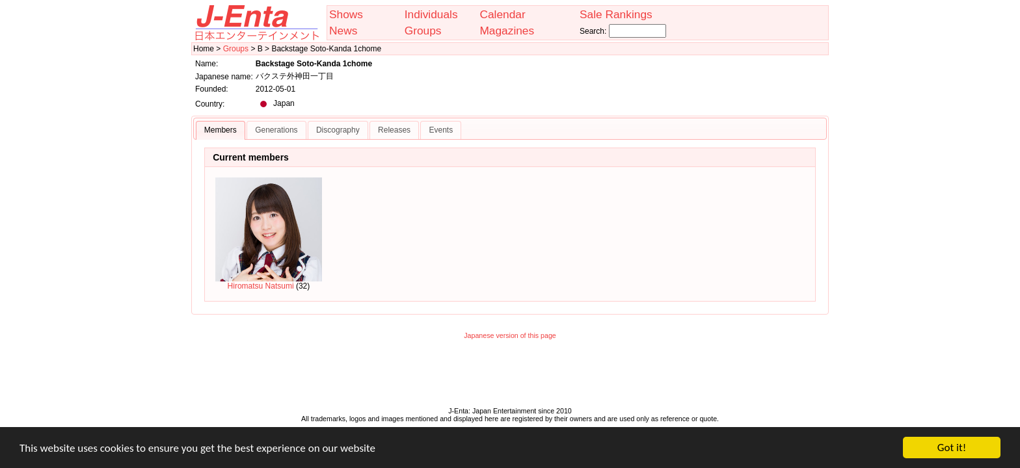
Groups (423, 30)
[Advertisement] (510, 376)
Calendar (502, 14)
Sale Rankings (616, 14)
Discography (338, 130)
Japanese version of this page (510, 335)
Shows (346, 14)
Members (220, 130)
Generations (276, 130)
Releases (394, 130)
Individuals (431, 14)
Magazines (506, 30)
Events (441, 130)
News (343, 30)
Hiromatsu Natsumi (268, 234)
